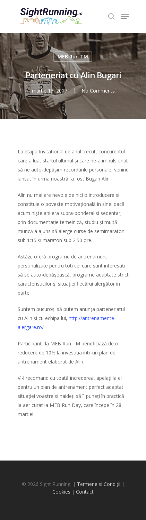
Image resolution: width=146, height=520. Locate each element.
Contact (85, 491)
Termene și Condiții (98, 484)
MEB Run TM (73, 56)
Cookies (61, 491)
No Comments (98, 90)
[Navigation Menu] (125, 16)
